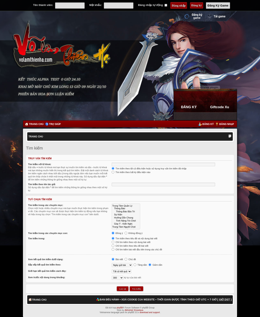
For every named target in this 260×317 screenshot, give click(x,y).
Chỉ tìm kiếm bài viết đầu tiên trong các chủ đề (137, 249)
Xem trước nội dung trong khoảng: (46, 277)
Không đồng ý (134, 233)
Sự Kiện (126, 214)
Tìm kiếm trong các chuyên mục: (45, 205)
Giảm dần (155, 265)
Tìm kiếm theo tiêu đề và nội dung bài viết (134, 238)
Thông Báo (126, 208)
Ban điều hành (109, 299)
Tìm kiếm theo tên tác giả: (42, 184)
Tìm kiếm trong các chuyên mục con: (48, 233)
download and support (150, 312)
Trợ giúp (55, 124)
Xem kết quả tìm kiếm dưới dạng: (45, 259)
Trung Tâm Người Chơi (126, 226)
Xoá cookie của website (138, 299)
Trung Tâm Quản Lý (126, 205)
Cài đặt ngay (221, 16)
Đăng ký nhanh (189, 16)
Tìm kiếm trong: (36, 238)
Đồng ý (117, 233)
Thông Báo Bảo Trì (126, 211)
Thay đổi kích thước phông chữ (230, 136)
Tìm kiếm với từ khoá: (39, 164)
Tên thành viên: (43, 5)
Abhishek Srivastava (134, 310)
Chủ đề (130, 259)
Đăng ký (208, 124)
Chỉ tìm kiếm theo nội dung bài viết (131, 242)
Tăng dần (140, 265)
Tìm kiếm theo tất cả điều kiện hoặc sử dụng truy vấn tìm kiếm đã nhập (149, 168)
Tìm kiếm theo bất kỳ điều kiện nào (131, 172)
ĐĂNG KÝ (189, 107)
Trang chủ (36, 124)
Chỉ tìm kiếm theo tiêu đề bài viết (130, 246)
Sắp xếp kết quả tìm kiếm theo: (44, 264)
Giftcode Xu (219, 107)
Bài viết (117, 259)
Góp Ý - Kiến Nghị (126, 223)
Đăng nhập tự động (152, 5)
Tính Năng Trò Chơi (126, 220)
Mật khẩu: (95, 5)
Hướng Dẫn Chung (126, 217)
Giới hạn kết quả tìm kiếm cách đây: (47, 271)
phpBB (120, 308)
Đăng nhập (226, 124)
